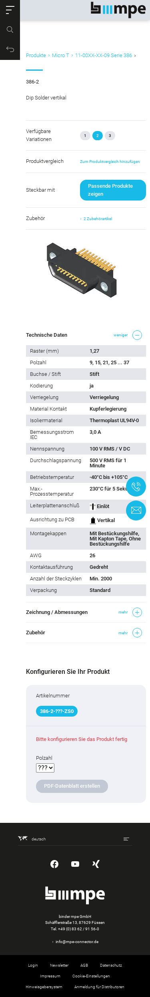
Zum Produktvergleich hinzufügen (110, 161)
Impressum (50, 976)
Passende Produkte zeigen (110, 190)
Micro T (60, 55)
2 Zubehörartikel (98, 218)
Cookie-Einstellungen (91, 976)
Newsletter (59, 965)
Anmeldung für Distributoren (99, 987)
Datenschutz (111, 965)
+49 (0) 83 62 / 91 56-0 (78, 929)
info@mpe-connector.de (77, 941)
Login (33, 965)
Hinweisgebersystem (44, 987)
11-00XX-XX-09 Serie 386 (103, 55)
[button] (10, 10)
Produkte (36, 55)
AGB (84, 965)
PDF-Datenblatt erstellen (72, 786)
